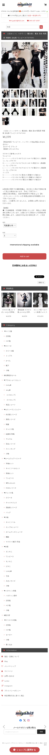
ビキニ (8, 566)
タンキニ (9, 552)
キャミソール (10, 522)
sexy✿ (8, 390)
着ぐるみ (9, 645)
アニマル (9, 439)
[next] (45, 727)
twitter (6, 681)
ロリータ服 (10, 351)
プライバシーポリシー (12, 691)
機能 (7, 537)
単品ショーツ (10, 405)
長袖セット (10, 473)
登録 (41, 732)
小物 (7, 370)
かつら (8, 361)
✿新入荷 (7, 615)
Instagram (8, 686)
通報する (41, 282)
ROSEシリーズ (11, 488)
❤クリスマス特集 (10, 620)
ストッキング (10, 449)
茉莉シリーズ (10, 419)
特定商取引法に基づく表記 (14, 696)
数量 (4, 232)
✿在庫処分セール (10, 375)
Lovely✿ (9, 571)
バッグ (8, 512)
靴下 (7, 366)
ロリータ (9, 498)
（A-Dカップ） (11, 395)
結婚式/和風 (10, 434)
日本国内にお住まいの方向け (24, 265)
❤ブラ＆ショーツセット (12, 380)
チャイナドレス (11, 503)
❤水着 (6, 547)
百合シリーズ (10, 444)
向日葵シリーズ (11, 414)
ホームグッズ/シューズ (14, 532)
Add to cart (24, 256)
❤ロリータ (7, 346)
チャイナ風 (10, 429)
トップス (9, 356)
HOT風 (8, 341)
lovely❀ (8, 385)
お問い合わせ (9, 676)
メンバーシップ (10, 666)
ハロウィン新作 (11, 596)
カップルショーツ (12, 527)
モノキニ (9, 561)
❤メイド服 (8, 331)
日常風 (8, 336)
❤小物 (6, 517)
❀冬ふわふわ (10, 483)
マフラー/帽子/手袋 (13, 542)
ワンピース (10, 478)
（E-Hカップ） (11, 400)
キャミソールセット (13, 468)
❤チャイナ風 (8, 493)
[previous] (4, 727)
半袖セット (10, 463)
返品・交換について (11, 656)
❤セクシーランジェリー (12, 409)
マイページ (8, 671)
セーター (9, 635)
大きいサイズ (10, 581)
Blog (6, 661)
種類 (4, 222)
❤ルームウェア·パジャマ (12, 458)
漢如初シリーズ (11, 507)
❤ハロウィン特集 (10, 591)
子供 (7, 576)
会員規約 (45, 744)
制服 (7, 424)
